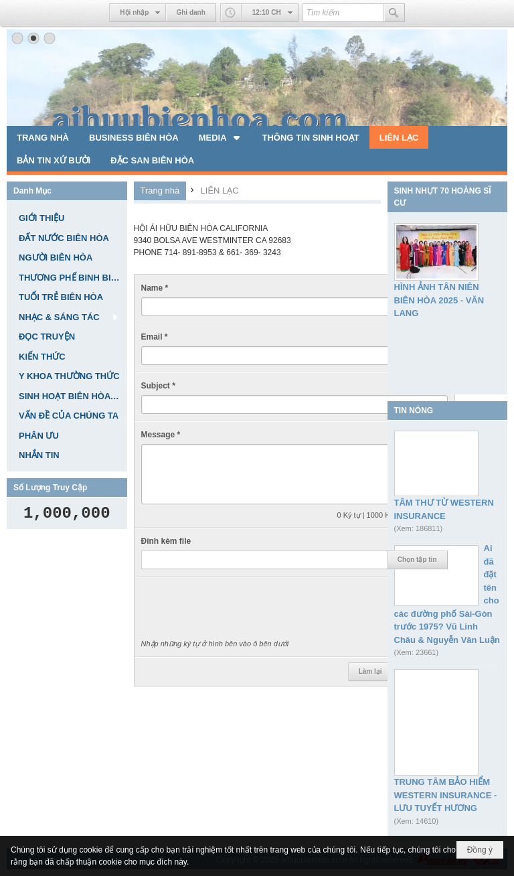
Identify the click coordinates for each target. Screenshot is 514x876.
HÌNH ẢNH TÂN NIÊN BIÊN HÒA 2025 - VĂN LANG (439, 300)
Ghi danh (190, 12)
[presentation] (243, 610)
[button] (220, 137)
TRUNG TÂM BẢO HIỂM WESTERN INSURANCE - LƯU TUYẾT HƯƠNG (445, 795)
